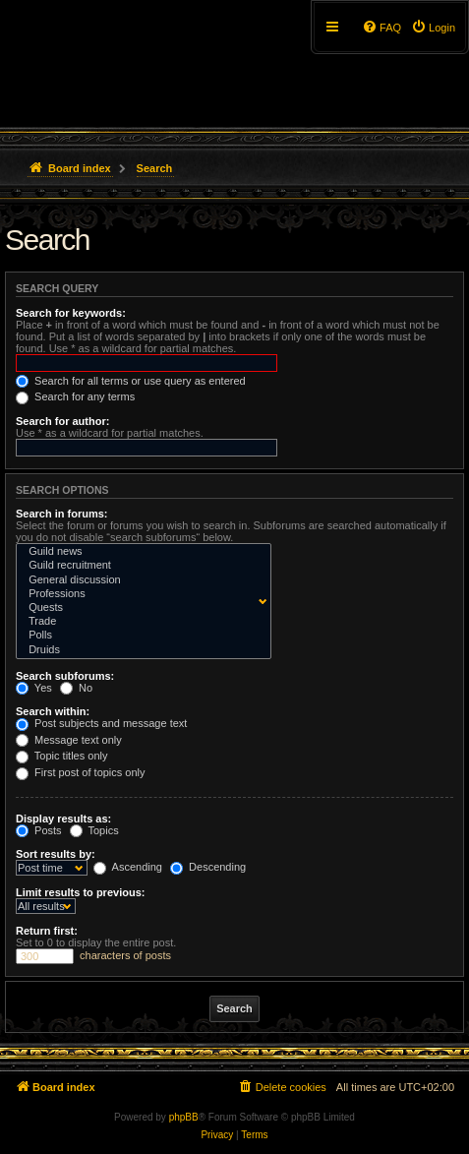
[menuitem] (433, 27)
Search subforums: (65, 676)
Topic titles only (61, 755)
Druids (139, 650)
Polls (139, 635)
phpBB (184, 1117)
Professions (139, 594)
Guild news (139, 552)
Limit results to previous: (80, 892)
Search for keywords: (71, 313)
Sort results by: (55, 854)
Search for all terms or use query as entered (131, 381)
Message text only (69, 740)
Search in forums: (62, 513)
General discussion (139, 580)
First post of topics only (81, 772)
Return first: (47, 931)
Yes (34, 688)
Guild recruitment (139, 566)
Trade (139, 622)
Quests (139, 608)
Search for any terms (75, 396)
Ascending (127, 867)
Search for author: (62, 421)
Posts (39, 830)
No (76, 688)
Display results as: (63, 818)
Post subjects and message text (101, 723)
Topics (94, 830)
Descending (208, 867)
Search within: (52, 711)
